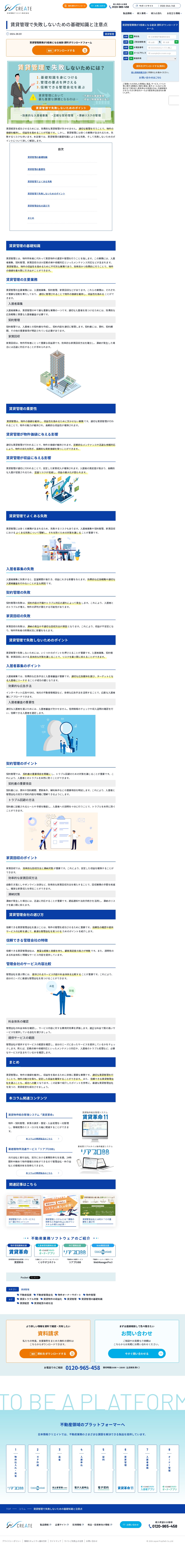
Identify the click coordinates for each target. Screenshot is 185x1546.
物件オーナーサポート (68, 1294)
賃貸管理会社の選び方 (39, 205)
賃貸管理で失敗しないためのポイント (46, 193)
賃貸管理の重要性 (36, 169)
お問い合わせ (91, 1541)
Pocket (25, 1277)
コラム (22, 1509)
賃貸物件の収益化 (51, 1299)
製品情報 (127, 13)
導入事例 (141, 13)
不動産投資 (24, 1294)
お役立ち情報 (173, 13)
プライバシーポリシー (11, 1541)
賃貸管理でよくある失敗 (40, 181)
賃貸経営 (23, 1303)
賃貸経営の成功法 (42, 1303)
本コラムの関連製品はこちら (39, 1138)
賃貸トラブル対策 (27, 1299)
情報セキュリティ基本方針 (35, 1541)
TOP (8, 1509)
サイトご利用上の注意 (73, 1541)
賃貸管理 (109, 33)
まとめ (31, 217)
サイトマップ (55, 1541)
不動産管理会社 (43, 1294)
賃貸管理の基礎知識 (38, 157)
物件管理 (89, 1294)
